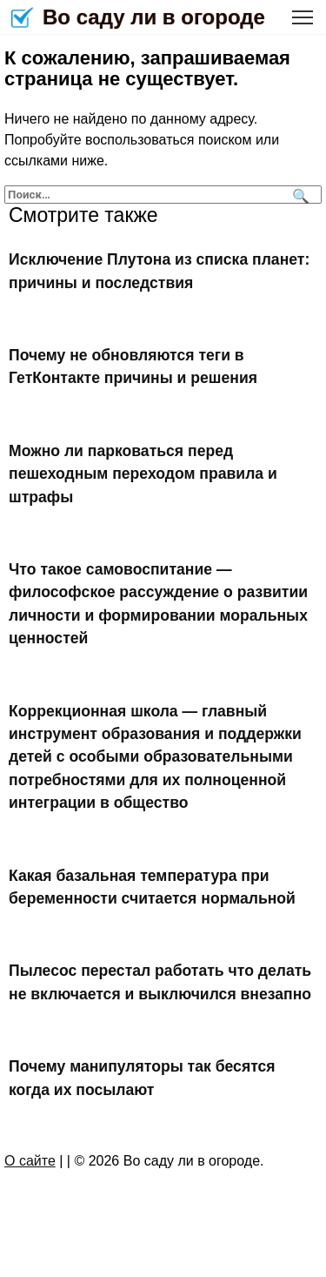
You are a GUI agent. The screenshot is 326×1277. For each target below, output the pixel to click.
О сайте (30, 1160)
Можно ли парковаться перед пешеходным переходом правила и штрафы (143, 474)
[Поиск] (298, 194)
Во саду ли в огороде (154, 17)
